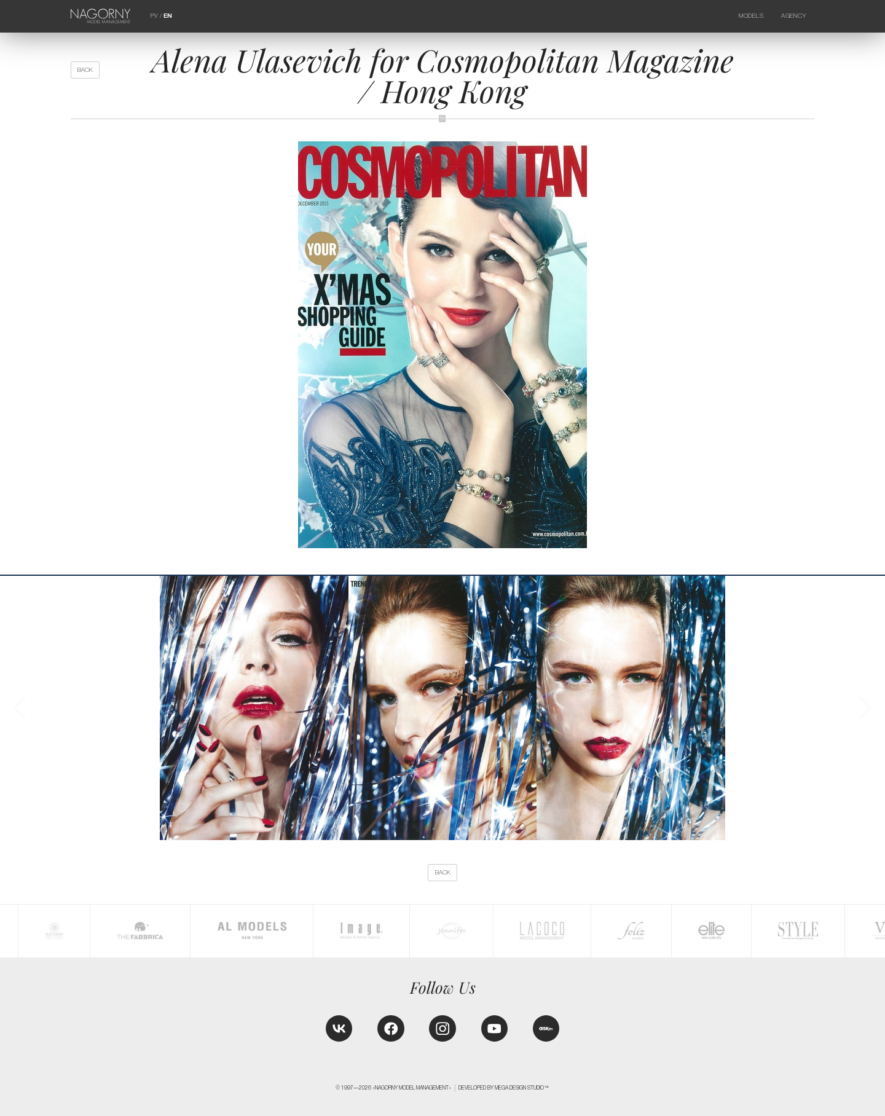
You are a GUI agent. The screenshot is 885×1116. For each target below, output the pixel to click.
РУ (154, 15)
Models (751, 15)
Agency (793, 15)
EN (167, 15)
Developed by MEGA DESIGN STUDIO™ (503, 1088)
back (85, 69)
